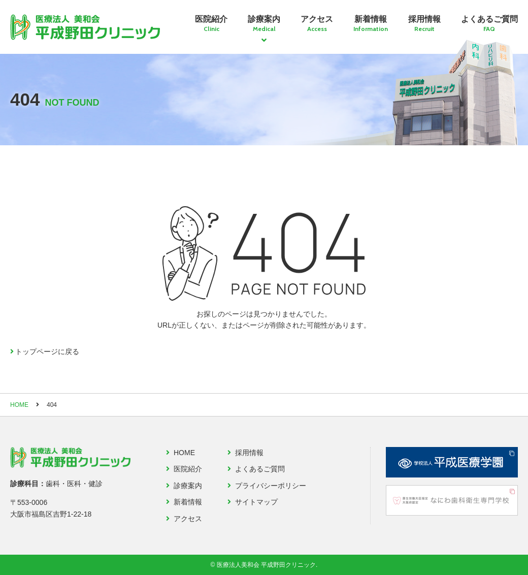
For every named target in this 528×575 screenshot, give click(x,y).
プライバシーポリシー (270, 486)
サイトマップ (256, 502)
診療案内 (264, 24)
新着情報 (370, 24)
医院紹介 (211, 24)
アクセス (317, 24)
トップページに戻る (47, 351)
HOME (19, 404)
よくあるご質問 (489, 24)
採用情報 (424, 24)
